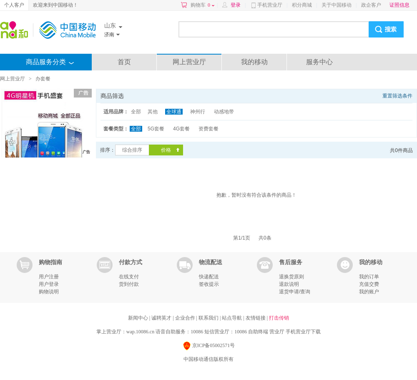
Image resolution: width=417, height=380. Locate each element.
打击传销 (279, 318)
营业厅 (276, 332)
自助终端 (258, 332)
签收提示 (209, 284)
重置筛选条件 (397, 96)
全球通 (173, 112)
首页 (124, 61)
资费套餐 (208, 129)
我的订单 (369, 277)
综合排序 (132, 150)
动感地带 (224, 112)
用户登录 (49, 284)
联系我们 (209, 318)
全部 (136, 112)
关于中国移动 (337, 5)
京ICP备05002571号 (208, 346)
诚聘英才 (162, 318)
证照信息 (399, 5)
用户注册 (49, 277)
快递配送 (209, 277)
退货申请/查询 (294, 292)
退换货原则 (291, 277)
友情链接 (256, 318)
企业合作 (185, 318)
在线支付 (129, 277)
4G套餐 (181, 129)
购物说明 (49, 292)
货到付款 (129, 284)
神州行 (197, 112)
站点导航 (232, 318)
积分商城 (302, 5)
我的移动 (254, 61)
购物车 (202, 5)
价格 (166, 150)
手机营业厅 (269, 5)
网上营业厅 (189, 61)
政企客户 (371, 5)
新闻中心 (138, 318)
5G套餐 (156, 129)
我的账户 (369, 292)
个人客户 (14, 5)
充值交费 (369, 284)
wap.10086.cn (140, 332)
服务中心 (319, 61)
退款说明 (289, 284)
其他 (153, 112)
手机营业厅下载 (303, 332)
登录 (236, 5)
